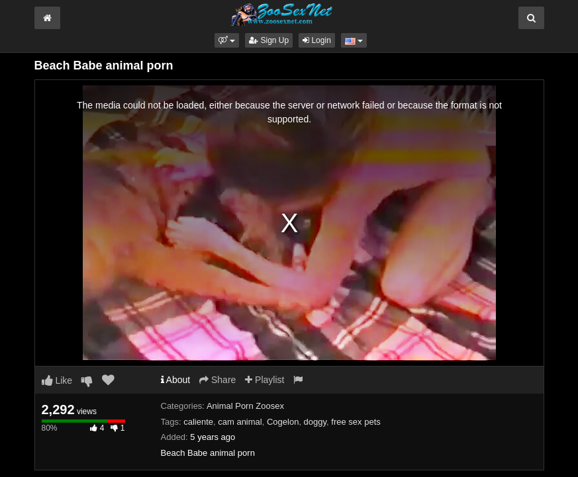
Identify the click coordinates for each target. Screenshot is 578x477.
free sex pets (355, 422)
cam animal (240, 422)
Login (317, 40)
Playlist (264, 379)
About (176, 379)
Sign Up (269, 40)
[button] (227, 40)
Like (57, 380)
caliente (198, 422)
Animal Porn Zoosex (245, 406)
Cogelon (283, 422)
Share (217, 379)
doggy (315, 422)
